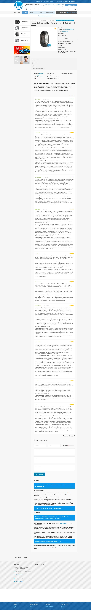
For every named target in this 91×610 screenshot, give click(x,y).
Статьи (45, 9)
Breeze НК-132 (52, 20)
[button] (73, 445)
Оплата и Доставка (38, 9)
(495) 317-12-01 (19, 574)
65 (41, 76)
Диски (31, 12)
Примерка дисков (49, 606)
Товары (30, 9)
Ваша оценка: (65, 445)
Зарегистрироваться (49, 1)
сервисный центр (63, 523)
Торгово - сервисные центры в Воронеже (58, 9)
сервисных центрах (66, 492)
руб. (74, 1)
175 (38, 75)
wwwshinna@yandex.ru (20, 584)
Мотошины (39, 12)
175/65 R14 (41, 73)
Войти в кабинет (39, 1)
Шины (25, 12)
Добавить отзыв (72, 95)
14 (38, 78)
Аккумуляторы (49, 12)
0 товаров (66, 1)
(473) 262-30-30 (19, 581)
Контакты (71, 9)
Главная (33, 20)
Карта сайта (48, 607)
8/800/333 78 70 (49, 4)
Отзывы (47, 609)
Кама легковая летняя (44, 20)
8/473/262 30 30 (60, 4)
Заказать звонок (71, 5)
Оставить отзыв (39, 474)
